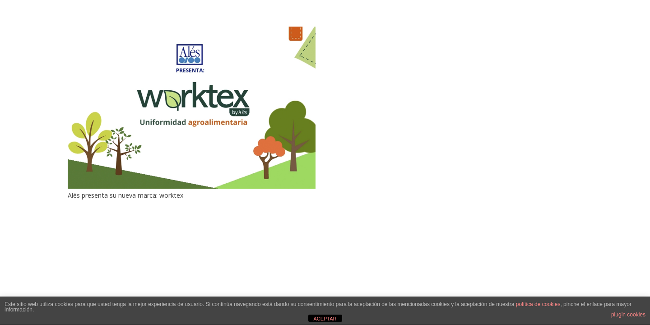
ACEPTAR (324, 318)
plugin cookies (628, 314)
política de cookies (538, 304)
